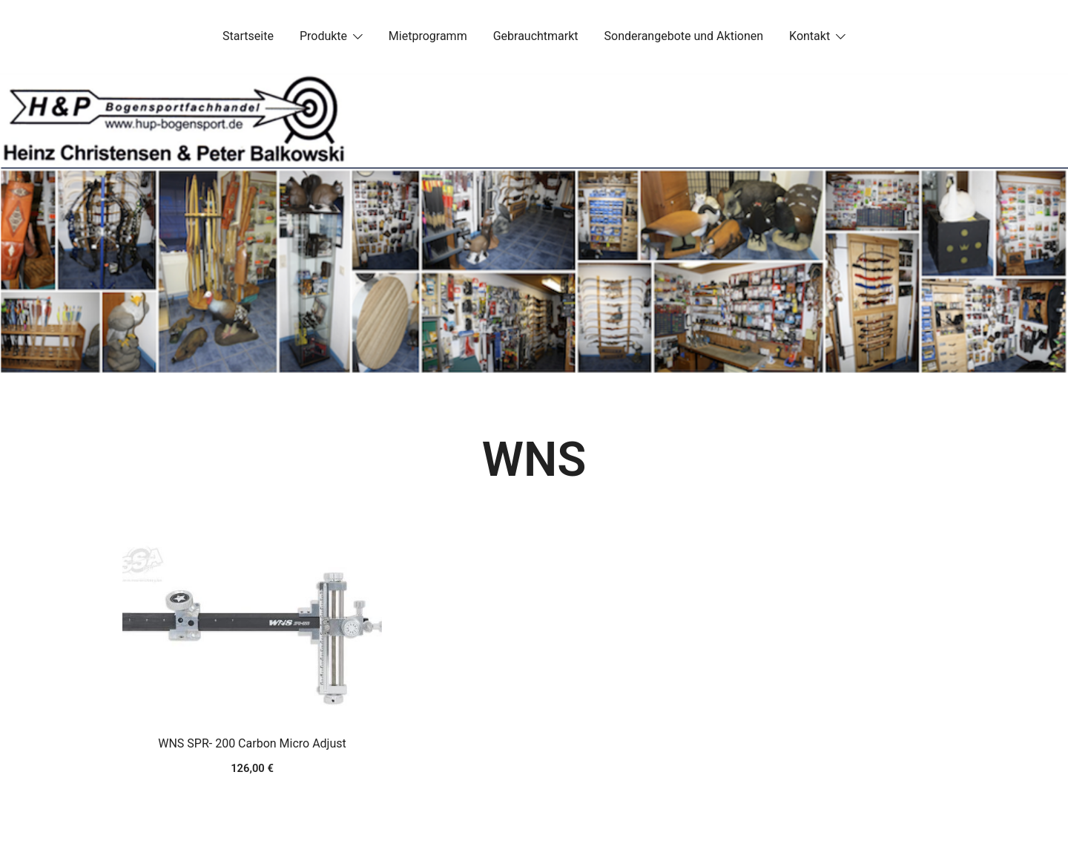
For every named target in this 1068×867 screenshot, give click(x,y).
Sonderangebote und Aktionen (683, 36)
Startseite (248, 36)
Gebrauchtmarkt (535, 36)
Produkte (323, 36)
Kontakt (809, 36)
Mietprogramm (428, 36)
